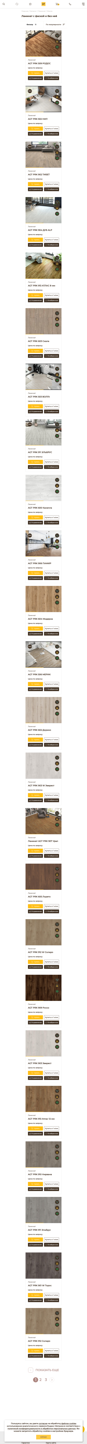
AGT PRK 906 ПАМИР (39, 563)
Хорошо (43, 1437)
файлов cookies (68, 1423)
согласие (43, 1423)
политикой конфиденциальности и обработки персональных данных (42, 1429)
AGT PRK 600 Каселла (40, 508)
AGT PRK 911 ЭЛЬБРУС (40, 452)
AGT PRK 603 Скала (38, 341)
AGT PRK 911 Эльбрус (39, 1230)
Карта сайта (51, 1443)
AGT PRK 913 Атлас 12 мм (41, 1119)
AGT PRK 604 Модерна (40, 619)
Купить (36, 73)
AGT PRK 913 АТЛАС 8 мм (41, 286)
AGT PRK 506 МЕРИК (39, 674)
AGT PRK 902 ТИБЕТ (39, 174)
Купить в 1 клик (51, 73)
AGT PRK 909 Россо (38, 1008)
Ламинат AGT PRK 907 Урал (43, 841)
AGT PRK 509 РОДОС (39, 63)
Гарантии (25, 1443)
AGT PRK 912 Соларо (39, 1341)
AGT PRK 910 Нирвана (40, 1174)
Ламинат (32, 60)
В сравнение (36, 78)
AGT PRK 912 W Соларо (40, 952)
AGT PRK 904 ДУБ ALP (40, 230)
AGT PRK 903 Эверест (39, 1063)
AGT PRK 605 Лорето (39, 897)
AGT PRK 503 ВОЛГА (39, 397)
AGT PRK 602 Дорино (39, 730)
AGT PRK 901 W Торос (40, 1285)
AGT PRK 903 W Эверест (41, 785)
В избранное (53, 78)
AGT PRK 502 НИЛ (37, 119)
